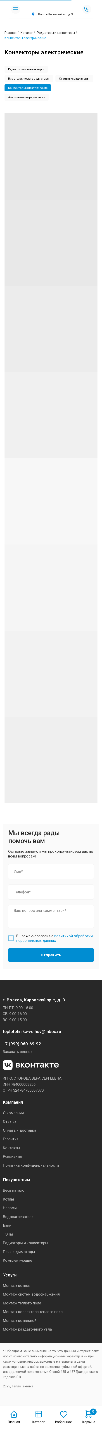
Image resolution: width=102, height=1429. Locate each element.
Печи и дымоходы (19, 1251)
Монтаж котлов (16, 1285)
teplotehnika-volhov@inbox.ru (32, 1031)
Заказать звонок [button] (18, 1051)
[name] (51, 871)
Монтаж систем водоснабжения (31, 1294)
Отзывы (10, 1121)
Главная (14, 1422)
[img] (51, 7)
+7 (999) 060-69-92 (22, 1043)
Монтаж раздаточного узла (27, 1329)
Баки (7, 1225)
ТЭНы (8, 1234)
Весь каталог (14, 1190)
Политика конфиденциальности (31, 1165)
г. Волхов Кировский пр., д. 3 (54, 14)
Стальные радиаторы (74, 78)
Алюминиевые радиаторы (26, 97)
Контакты (11, 1148)
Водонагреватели (18, 1216)
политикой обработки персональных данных (54, 938)
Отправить (51, 955)
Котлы (8, 1199)
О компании (13, 1113)
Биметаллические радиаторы (29, 78)
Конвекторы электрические (27, 88)
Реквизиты (12, 1156)
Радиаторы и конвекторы (56, 33)
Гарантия (11, 1139)
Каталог (27, 33)
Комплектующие (17, 1260)
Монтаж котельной (19, 1320)
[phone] (51, 891)
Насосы (10, 1208)
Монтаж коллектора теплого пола (33, 1311)
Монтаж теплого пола (22, 1303)
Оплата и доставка (19, 1130)
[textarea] (51, 916)
